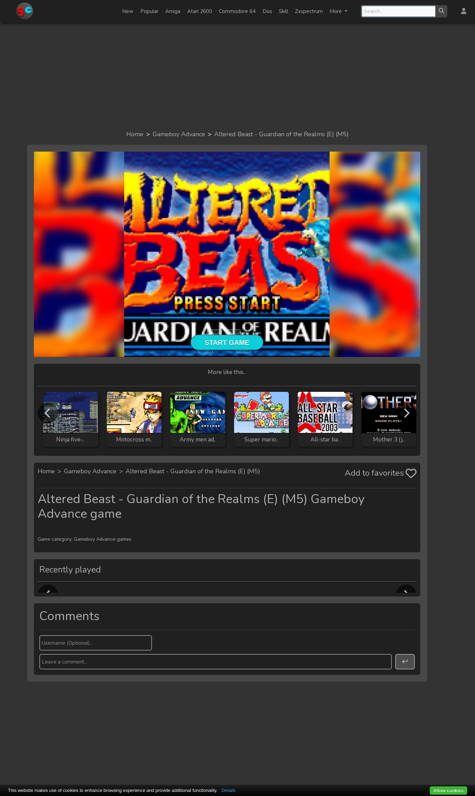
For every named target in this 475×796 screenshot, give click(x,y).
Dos (267, 11)
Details (228, 790)
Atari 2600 (199, 11)
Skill (283, 11)
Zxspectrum (309, 11)
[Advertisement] (237, 76)
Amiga (172, 11)
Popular (149, 11)
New (127, 11)
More (336, 11)
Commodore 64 (237, 11)
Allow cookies (448, 790)
